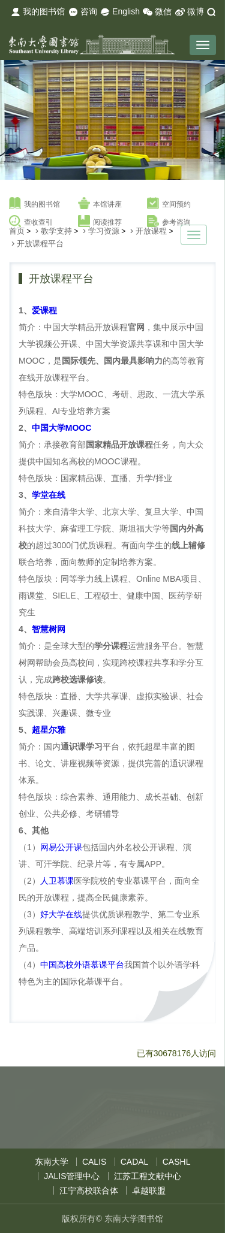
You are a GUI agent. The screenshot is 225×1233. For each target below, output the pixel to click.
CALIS (94, 1161)
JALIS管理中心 (72, 1176)
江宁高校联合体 (88, 1190)
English (120, 12)
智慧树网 (48, 629)
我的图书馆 (38, 12)
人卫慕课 (57, 881)
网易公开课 (61, 847)
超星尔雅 (48, 730)
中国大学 (62, 428)
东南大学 (51, 1161)
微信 (157, 12)
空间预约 (169, 203)
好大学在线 (61, 914)
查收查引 (31, 221)
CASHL (177, 1161)
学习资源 (103, 230)
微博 (189, 12)
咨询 (82, 12)
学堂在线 (48, 495)
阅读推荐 (100, 221)
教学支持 (56, 230)
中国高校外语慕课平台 (82, 964)
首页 (17, 230)
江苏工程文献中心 (147, 1176)
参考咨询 (169, 221)
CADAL (135, 1161)
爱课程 (44, 310)
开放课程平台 (40, 243)
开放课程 (151, 230)
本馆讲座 (100, 203)
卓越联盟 (149, 1190)
